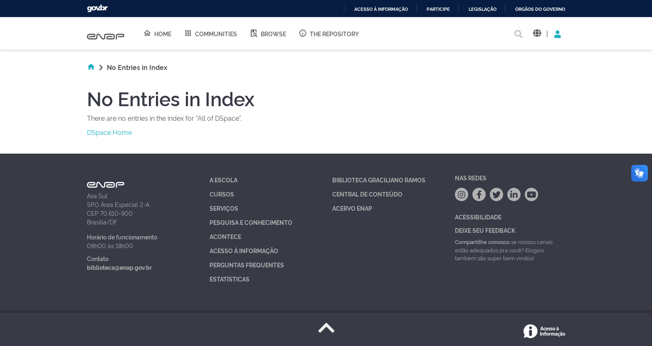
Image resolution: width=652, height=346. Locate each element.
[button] (537, 33)
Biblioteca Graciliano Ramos (378, 180)
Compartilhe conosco (482, 241)
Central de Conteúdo (367, 194)
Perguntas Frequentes (247, 265)
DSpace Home (109, 132)
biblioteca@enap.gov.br (119, 267)
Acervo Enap (352, 208)
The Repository (329, 33)
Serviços (224, 208)
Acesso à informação (381, 9)
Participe (438, 9)
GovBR (97, 8)
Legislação (482, 9)
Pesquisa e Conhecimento (251, 222)
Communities (210, 33)
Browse (267, 33)
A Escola (223, 180)
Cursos (222, 194)
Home (157, 33)
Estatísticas (229, 279)
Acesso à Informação (244, 250)
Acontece (225, 236)
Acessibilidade (478, 217)
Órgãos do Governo (540, 9)
